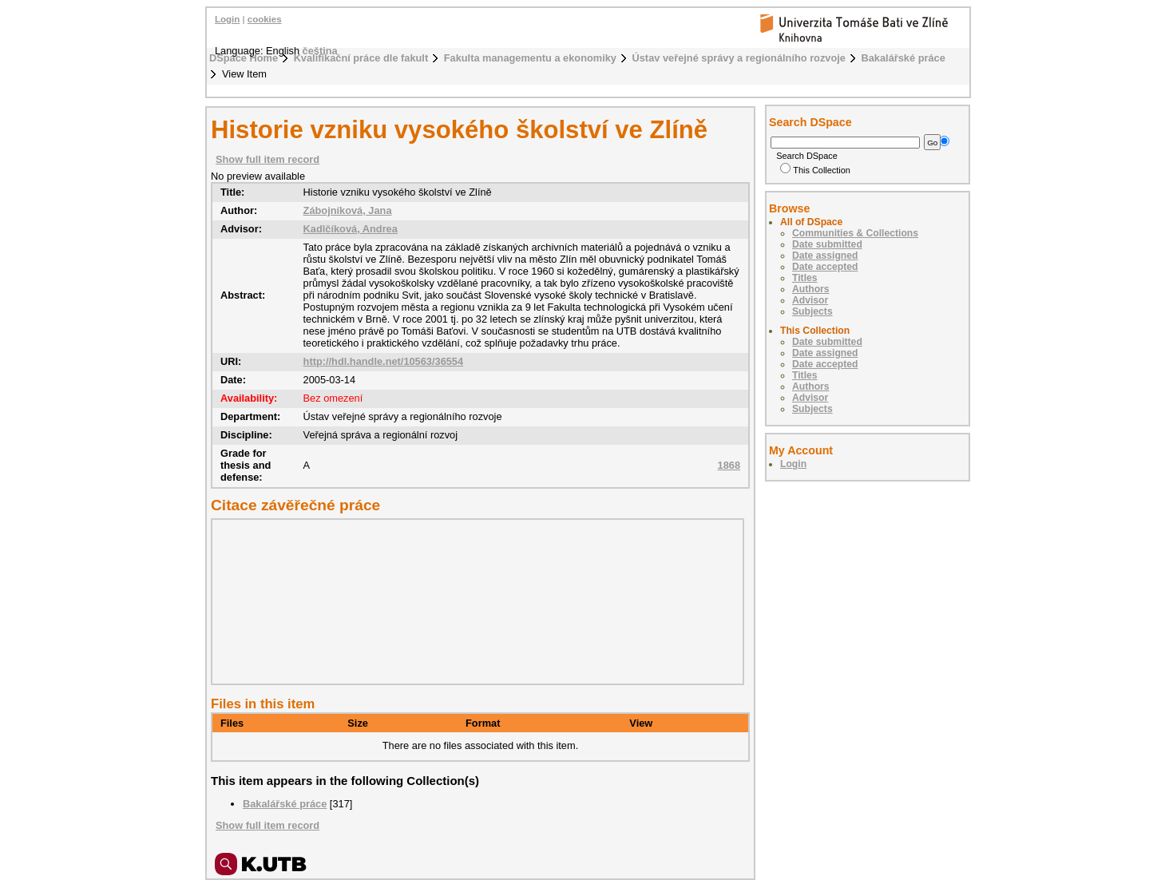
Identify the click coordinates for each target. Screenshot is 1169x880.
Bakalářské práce (903, 58)
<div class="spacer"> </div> (473, 601)
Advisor (810, 300)
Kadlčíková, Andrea (350, 229)
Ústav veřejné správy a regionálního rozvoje (739, 58)
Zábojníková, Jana (347, 210)
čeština (320, 51)
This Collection (815, 170)
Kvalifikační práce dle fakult (361, 58)
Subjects (812, 311)
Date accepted (825, 266)
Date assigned (825, 255)
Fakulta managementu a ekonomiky (530, 58)
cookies (265, 19)
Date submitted (827, 244)
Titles (805, 277)
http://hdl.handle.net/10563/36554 (383, 361)
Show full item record (267, 159)
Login (227, 19)
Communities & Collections (855, 233)
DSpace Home (243, 58)
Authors (811, 289)
